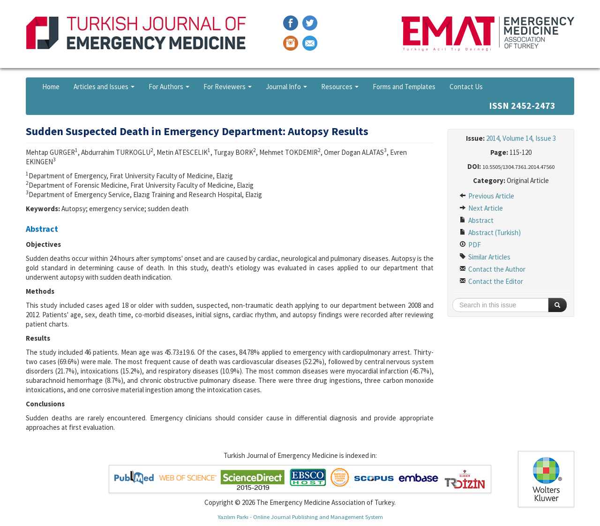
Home (51, 86)
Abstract (476, 220)
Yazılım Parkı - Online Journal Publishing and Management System (300, 516)
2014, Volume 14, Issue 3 (521, 138)
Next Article (481, 208)
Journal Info (286, 86)
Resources (340, 86)
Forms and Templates (404, 86)
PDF (470, 244)
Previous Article (486, 195)
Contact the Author (492, 269)
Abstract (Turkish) (490, 232)
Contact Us (466, 86)
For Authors (169, 86)
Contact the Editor (491, 281)
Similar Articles (484, 256)
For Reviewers (227, 86)
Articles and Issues (104, 86)
